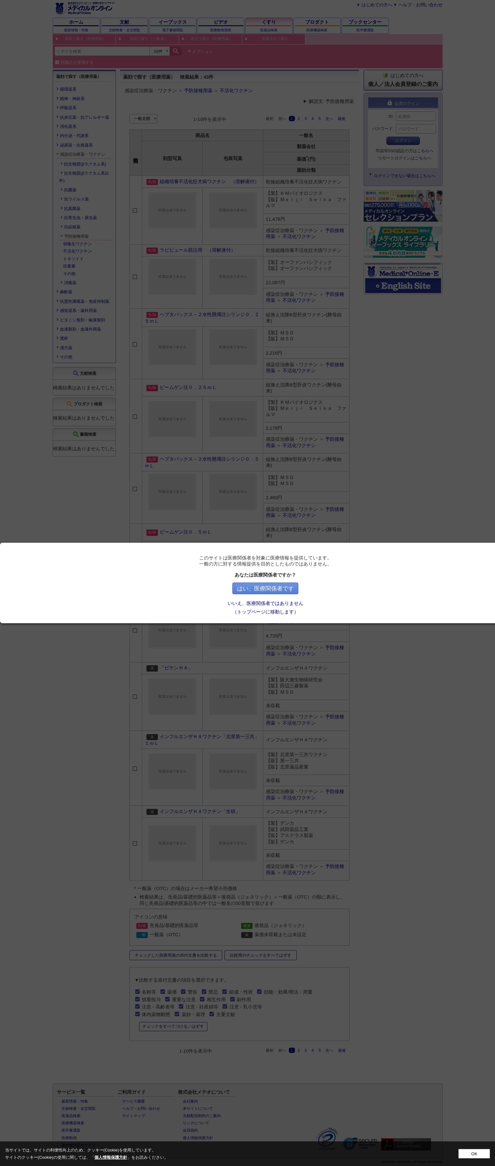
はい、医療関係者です (291, 588)
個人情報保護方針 (110, 1157)
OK (474, 1153)
